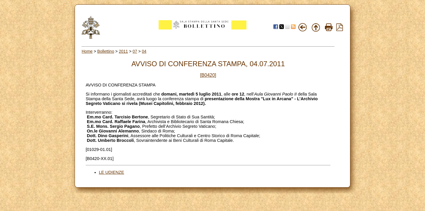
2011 (123, 51)
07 (135, 51)
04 (144, 51)
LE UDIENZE (111, 172)
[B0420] (208, 75)
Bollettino (105, 51)
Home (87, 51)
